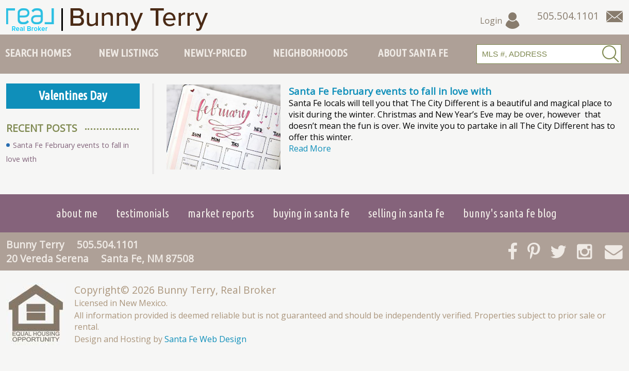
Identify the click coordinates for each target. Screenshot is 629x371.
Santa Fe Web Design (205, 339)
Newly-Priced (215, 52)
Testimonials (142, 213)
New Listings (128, 52)
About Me (76, 213)
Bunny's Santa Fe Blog (510, 213)
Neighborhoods (310, 52)
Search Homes (38, 52)
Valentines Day (73, 96)
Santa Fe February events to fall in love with (390, 91)
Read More (310, 148)
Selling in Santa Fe (406, 213)
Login (500, 20)
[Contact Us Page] (614, 16)
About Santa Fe (413, 52)
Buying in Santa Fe (311, 213)
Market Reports (221, 213)
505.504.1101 (108, 244)
